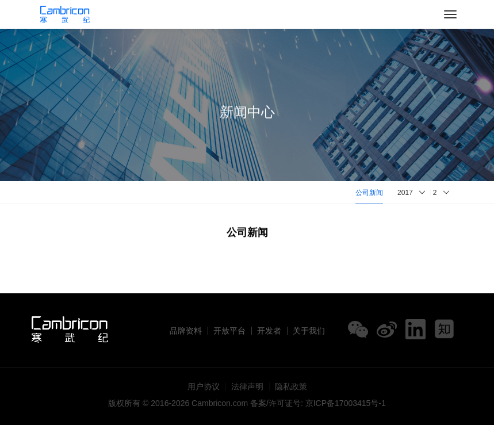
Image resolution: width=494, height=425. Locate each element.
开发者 (269, 331)
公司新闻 (369, 193)
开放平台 (229, 331)
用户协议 (203, 386)
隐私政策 (291, 386)
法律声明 (247, 386)
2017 (405, 193)
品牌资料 (186, 331)
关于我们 (309, 331)
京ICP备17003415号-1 (345, 403)
